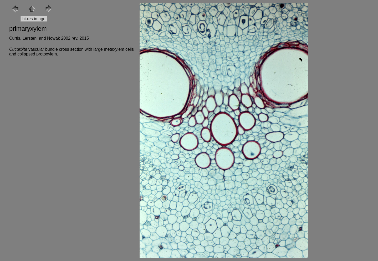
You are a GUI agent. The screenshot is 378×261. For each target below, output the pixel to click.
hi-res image (33, 19)
